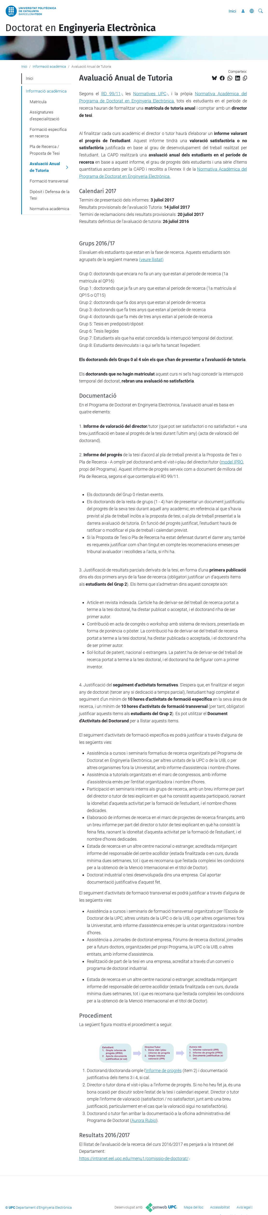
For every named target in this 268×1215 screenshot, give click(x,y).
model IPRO (232, 461)
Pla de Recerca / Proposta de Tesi (45, 150)
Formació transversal (49, 181)
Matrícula (38, 101)
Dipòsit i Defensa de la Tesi (49, 195)
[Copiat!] (245, 78)
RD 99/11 (111, 93)
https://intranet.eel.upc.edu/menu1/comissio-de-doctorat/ (133, 1158)
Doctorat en (80, 28)
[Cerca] (260, 11)
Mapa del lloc (193, 1207)
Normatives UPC (149, 93)
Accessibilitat (220, 1207)
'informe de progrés (163, 1070)
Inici (232, 11)
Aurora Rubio (143, 1120)
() (151, 259)
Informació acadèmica (49, 66)
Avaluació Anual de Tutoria (45, 167)
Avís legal (244, 1207)
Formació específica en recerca (48, 133)
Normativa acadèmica (49, 208)
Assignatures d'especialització (44, 115)
